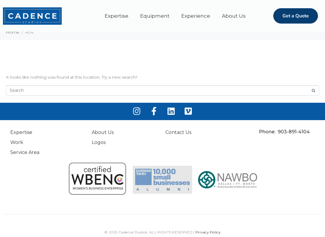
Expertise (116, 16)
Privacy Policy (208, 232)
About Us (234, 16)
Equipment (155, 16)
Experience (195, 16)
